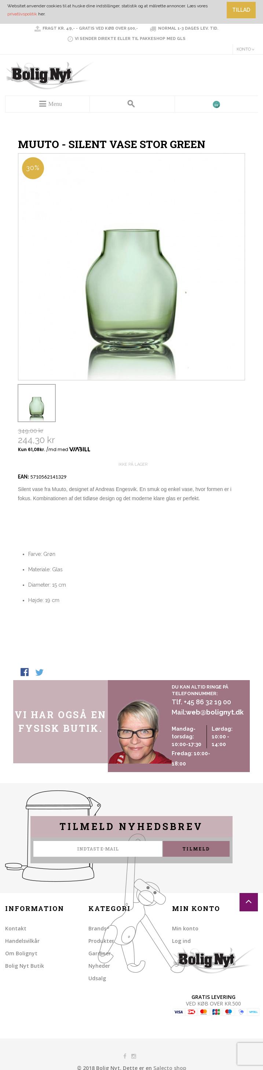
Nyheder (99, 965)
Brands (97, 928)
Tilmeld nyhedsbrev (131, 826)
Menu (55, 104)
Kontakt (15, 928)
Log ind (181, 940)
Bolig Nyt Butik (24, 965)
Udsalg (97, 978)
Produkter (101, 940)
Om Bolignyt (21, 953)
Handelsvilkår (22, 940)
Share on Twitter (40, 673)
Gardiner (99, 953)
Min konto (185, 928)
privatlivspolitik (22, 13)
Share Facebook (25, 673)
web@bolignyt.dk (215, 712)
